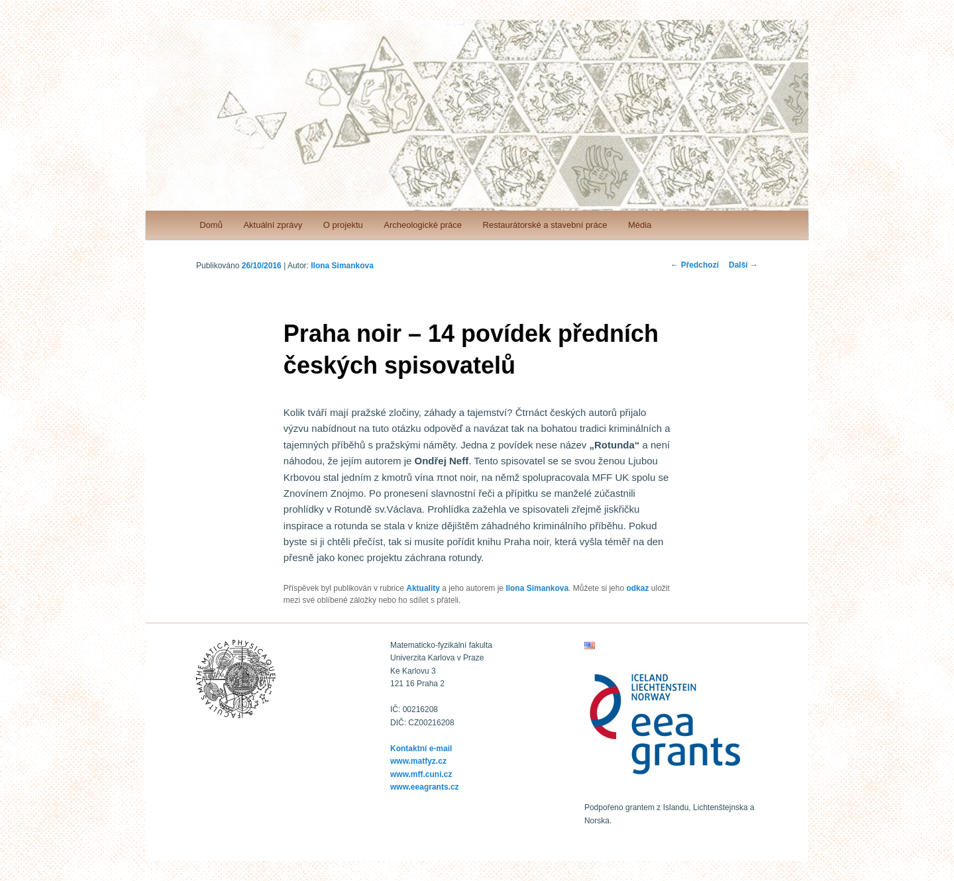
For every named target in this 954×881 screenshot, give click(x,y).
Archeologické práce (423, 225)
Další (743, 265)
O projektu (343, 225)
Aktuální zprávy (272, 225)
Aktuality (423, 588)
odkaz (637, 588)
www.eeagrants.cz (424, 787)
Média (639, 225)
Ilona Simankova (342, 265)
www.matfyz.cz (418, 761)
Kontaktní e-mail (421, 748)
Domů (211, 225)
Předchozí (694, 265)
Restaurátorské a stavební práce (545, 225)
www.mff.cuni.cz (421, 774)
